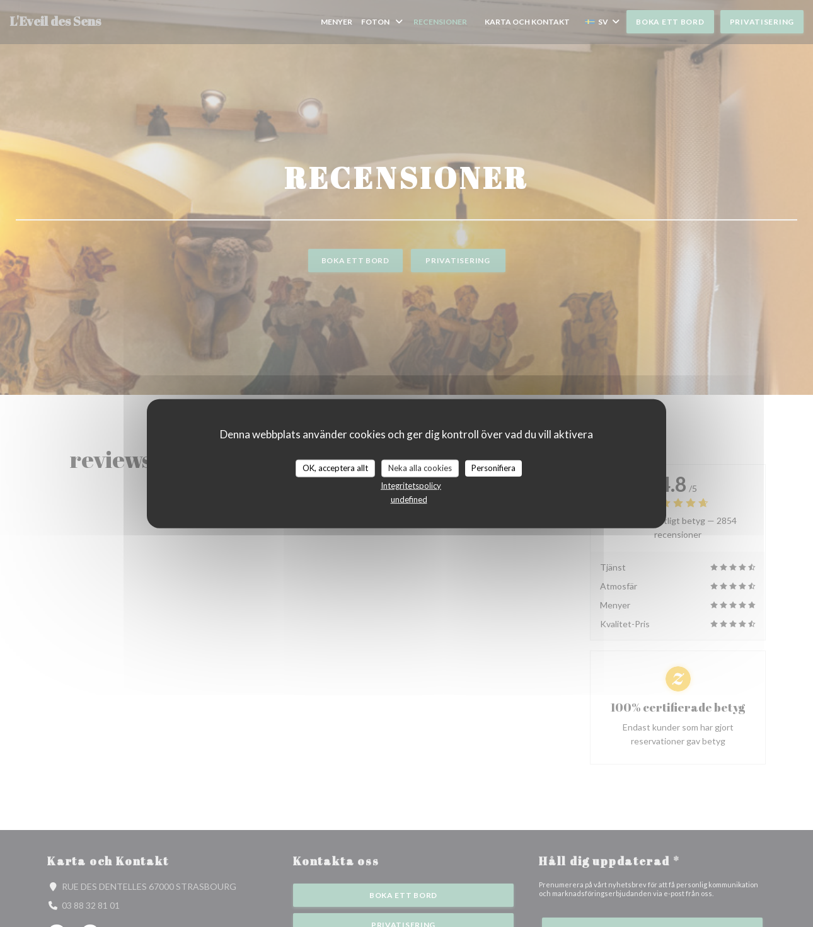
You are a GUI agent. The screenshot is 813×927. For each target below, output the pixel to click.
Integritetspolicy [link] (411, 485)
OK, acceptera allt (335, 468)
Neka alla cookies (420, 468)
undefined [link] (409, 499)
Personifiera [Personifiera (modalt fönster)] (493, 468)
